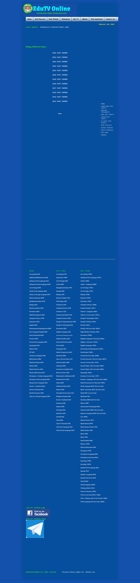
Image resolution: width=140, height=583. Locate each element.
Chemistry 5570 (61, 305)
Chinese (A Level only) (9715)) (90, 315)
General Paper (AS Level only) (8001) (92, 366)
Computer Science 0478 (36, 318)
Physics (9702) (85, 444)
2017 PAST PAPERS (60, 88)
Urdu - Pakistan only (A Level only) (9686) (94, 498)
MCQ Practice (106, 125)
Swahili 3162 (60, 417)
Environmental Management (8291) (92, 349)
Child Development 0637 (37, 315)
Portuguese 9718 (86, 451)
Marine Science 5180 (62, 372)
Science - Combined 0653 (37, 386)
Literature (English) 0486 (37, 356)
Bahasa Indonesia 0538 (36, 298)
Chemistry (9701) (86, 301)
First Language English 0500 (38, 332)
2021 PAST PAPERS (60, 70)
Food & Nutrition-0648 (36, 335)
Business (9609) (86, 298)
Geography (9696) (86, 372)
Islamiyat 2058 (61, 366)
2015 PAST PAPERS (60, 97)
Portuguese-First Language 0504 (39, 379)
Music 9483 (84, 434)
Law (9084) (84, 417)
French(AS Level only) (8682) (90, 356)
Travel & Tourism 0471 (36, 389)
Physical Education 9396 (88, 447)
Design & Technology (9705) (89, 318)
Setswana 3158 (61, 403)
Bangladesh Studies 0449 (37, 301)
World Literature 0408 (36, 393)
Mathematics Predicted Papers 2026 (54, 27)
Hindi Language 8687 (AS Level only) (92, 386)
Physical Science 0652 (36, 369)
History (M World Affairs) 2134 (64, 359)
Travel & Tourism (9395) (88, 491)
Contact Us (110, 19)
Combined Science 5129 (63, 308)
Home (29, 19)
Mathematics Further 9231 (89, 427)
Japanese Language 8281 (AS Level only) (93, 413)
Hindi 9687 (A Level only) (89, 393)
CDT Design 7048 (61, 301)
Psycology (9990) (86, 461)
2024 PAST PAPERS (60, 57)
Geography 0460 (34, 345)
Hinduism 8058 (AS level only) (90, 400)
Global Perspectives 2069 (64, 352)
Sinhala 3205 (60, 406)
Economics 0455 (34, 322)
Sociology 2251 (60, 410)
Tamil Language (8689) (88, 485)
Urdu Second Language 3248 (65, 430)
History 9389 (85, 403)
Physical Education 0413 (37, 372)
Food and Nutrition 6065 (64, 342)
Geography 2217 (61, 349)
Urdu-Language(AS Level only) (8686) (93, 501)
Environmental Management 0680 (40, 328)
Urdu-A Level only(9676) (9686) (91, 495)
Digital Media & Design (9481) (90, 332)
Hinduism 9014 (85, 396)
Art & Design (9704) (87, 288)
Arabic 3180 (60, 284)
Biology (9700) (85, 294)
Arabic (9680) (85, 281)
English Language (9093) (88, 345)
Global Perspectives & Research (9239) (93, 383)
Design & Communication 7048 (66, 322)
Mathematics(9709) (87, 423)
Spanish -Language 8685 (88, 474)
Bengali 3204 (60, 291)
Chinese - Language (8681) (89, 311)
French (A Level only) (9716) (90, 362)
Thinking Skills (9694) (88, 488)
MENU (103, 104)
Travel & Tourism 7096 (63, 423)
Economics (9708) (86, 335)
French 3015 (60, 345)
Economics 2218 (61, 328)
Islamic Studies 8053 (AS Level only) (92, 410)
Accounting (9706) (86, 274)
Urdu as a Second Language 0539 (39, 396)
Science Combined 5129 (63, 400)
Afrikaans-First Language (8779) (91, 277)
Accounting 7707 (61, 274)
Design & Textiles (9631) (88, 322)
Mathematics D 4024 (62, 379)
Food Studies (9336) (87, 352)
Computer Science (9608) (89, 305)
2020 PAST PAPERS (60, 75)
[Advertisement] (69, 37)
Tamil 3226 (59, 420)
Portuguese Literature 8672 (89, 457)
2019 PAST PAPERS (60, 79)
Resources (66, 19)
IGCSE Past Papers (105, 118)
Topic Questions (96, 19)
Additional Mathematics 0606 (38, 277)
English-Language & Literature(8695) (92, 339)
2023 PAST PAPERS (60, 62)
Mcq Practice (40, 19)
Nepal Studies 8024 (87, 440)
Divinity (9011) (85, 325)
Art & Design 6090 (62, 281)
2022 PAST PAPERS (60, 66)
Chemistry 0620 (34, 311)
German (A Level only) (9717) (90, 376)
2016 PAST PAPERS (60, 92)
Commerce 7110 (61, 311)
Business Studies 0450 (36, 308)
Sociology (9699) (86, 464)
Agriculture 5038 (61, 277)
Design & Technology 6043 (64, 325)
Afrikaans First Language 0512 (39, 281)
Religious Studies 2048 (63, 396)
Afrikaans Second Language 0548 (39, 284)
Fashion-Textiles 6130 (63, 339)
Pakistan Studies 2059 (63, 386)
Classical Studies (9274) (88, 308)
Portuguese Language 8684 (89, 454)
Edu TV (76, 19)
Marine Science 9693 (87, 420)
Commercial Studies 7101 (64, 315)
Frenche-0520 (33, 339)
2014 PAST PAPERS (60, 101)
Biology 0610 (33, 305)
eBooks (84, 19)
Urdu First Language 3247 (64, 427)
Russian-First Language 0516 (38, 383)
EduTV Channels (107, 130)
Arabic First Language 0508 (38, 291)
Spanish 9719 (85, 471)
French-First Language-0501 (38, 342)
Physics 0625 (33, 366)
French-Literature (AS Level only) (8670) (93, 359)
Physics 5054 (60, 389)
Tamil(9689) (84, 481)
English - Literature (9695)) (89, 342)
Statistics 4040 (60, 413)
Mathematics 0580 (35, 359)
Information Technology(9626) (90, 406)
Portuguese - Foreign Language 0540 (40, 376)
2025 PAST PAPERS (60, 53)
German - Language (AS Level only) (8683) (94, 379)
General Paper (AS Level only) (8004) (92, 369)
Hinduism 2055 (61, 356)
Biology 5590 (60, 294)
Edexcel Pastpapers (105, 111)
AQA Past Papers (107, 114)
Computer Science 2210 (63, 318)
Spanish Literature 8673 (88, 478)
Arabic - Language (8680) (89, 284)
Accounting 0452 (34, 274)
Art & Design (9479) (87, 291)
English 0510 (33, 325)
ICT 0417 (32, 352)
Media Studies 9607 (87, 430)
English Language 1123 (63, 332)
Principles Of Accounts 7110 (65, 393)
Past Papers (53, 19)
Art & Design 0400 (35, 288)
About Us (79, 572)
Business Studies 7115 (63, 298)
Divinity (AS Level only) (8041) (90, 328)
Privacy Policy (69, 572)
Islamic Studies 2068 (62, 362)
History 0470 (33, 349)
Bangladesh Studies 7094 (64, 288)
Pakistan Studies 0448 (36, 362)
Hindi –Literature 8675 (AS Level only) (93, 389)
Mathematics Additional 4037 (65, 376)
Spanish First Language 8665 (90, 468)
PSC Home (104, 132)
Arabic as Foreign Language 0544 (39, 294)
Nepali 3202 (60, 383)
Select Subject (107, 128)
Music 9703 (84, 437)
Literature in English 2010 (64, 369)
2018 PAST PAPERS (60, 84)
